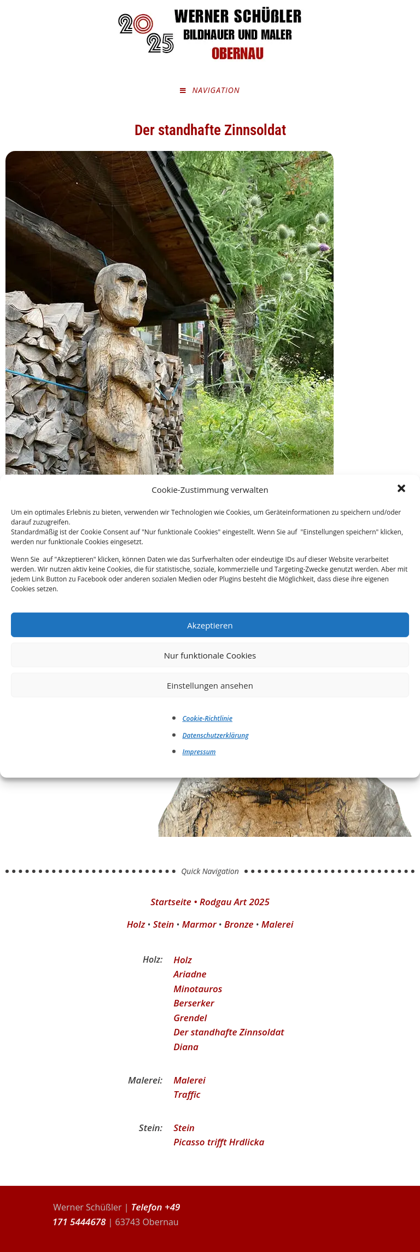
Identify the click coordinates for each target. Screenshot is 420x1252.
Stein (163, 924)
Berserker (193, 1003)
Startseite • (175, 901)
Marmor (199, 924)
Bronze (239, 924)
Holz (135, 924)
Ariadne (190, 974)
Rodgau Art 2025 (235, 901)
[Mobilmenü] (210, 90)
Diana (186, 1046)
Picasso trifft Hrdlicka (219, 1141)
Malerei (277, 924)
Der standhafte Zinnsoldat (228, 1032)
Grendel (190, 1017)
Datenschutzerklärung (215, 735)
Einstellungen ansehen (210, 684)
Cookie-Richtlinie (207, 718)
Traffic (186, 1094)
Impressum (198, 751)
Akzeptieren (209, 624)
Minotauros (198, 988)
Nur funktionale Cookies (210, 654)
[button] (402, 489)
